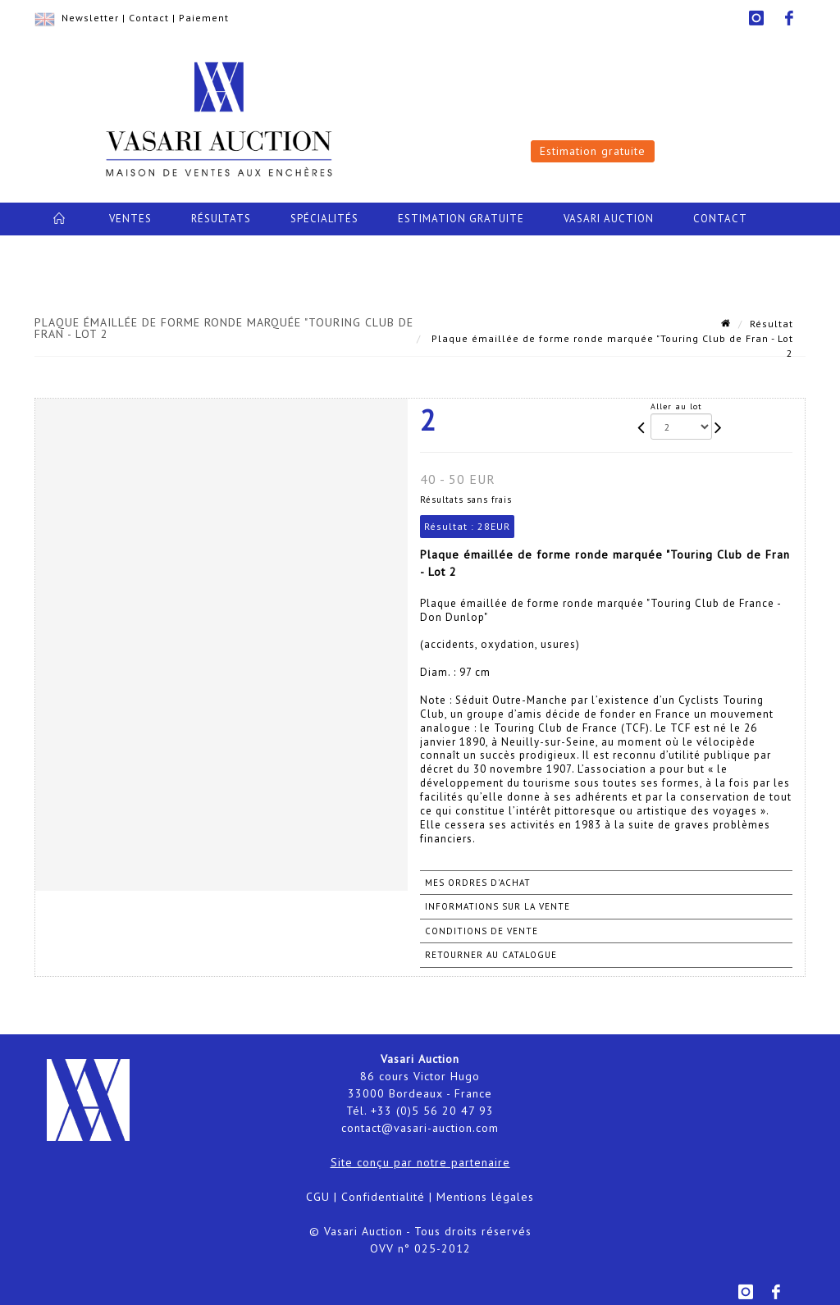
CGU (318, 1196)
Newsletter (90, 17)
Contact (149, 17)
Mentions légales (485, 1196)
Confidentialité (383, 1196)
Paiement (204, 17)
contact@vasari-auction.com (420, 1127)
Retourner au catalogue (491, 954)
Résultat (771, 323)
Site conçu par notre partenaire (420, 1162)
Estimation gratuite (593, 151)
